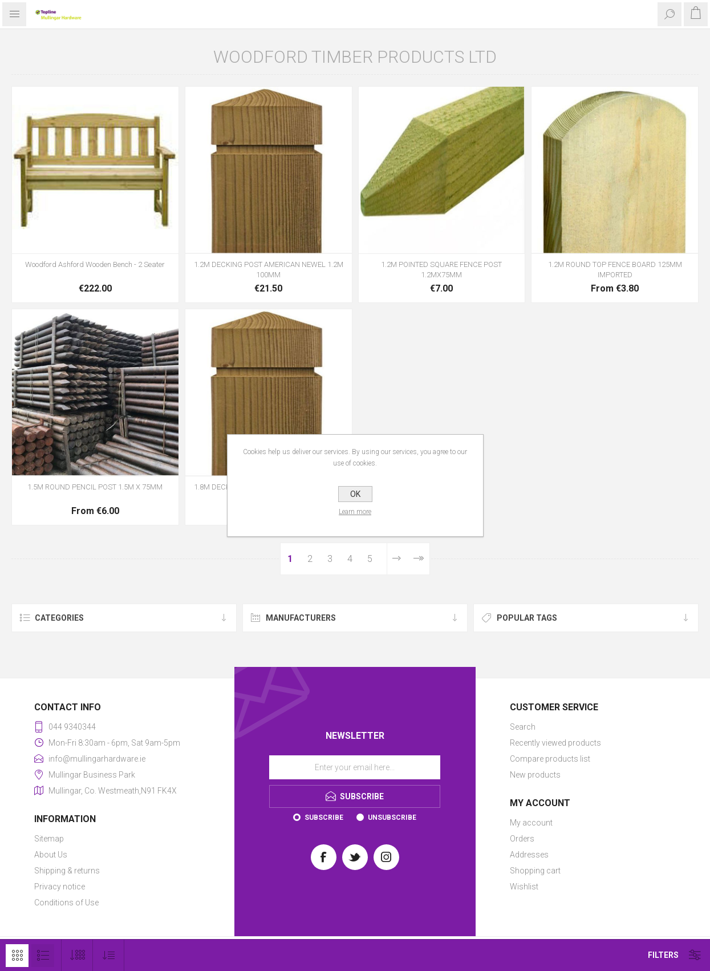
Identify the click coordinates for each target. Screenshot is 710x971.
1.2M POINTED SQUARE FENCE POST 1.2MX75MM (441, 269)
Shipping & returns (67, 870)
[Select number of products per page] (77, 955)
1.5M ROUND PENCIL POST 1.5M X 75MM (95, 487)
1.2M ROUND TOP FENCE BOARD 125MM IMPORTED (615, 269)
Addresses (529, 854)
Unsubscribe (392, 818)
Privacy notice (59, 886)
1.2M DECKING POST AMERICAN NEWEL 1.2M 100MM (268, 269)
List (42, 955)
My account (531, 822)
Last (417, 558)
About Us (50, 854)
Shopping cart (535, 870)
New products (535, 774)
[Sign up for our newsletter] (354, 767)
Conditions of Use (66, 902)
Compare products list (550, 758)
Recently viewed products (555, 742)
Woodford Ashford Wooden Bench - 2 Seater (95, 264)
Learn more (355, 512)
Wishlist (524, 886)
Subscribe (324, 818)
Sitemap (49, 838)
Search (522, 726)
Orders (522, 838)
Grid (17, 955)
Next (396, 558)
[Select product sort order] (108, 955)
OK (355, 494)
